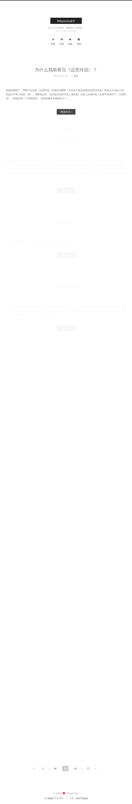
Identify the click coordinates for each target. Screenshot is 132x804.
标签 (70, 41)
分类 (61, 41)
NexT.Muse (82, 798)
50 (75, 768)
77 (88, 768)
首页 (53, 41)
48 (55, 768)
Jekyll (50, 798)
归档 (79, 41)
